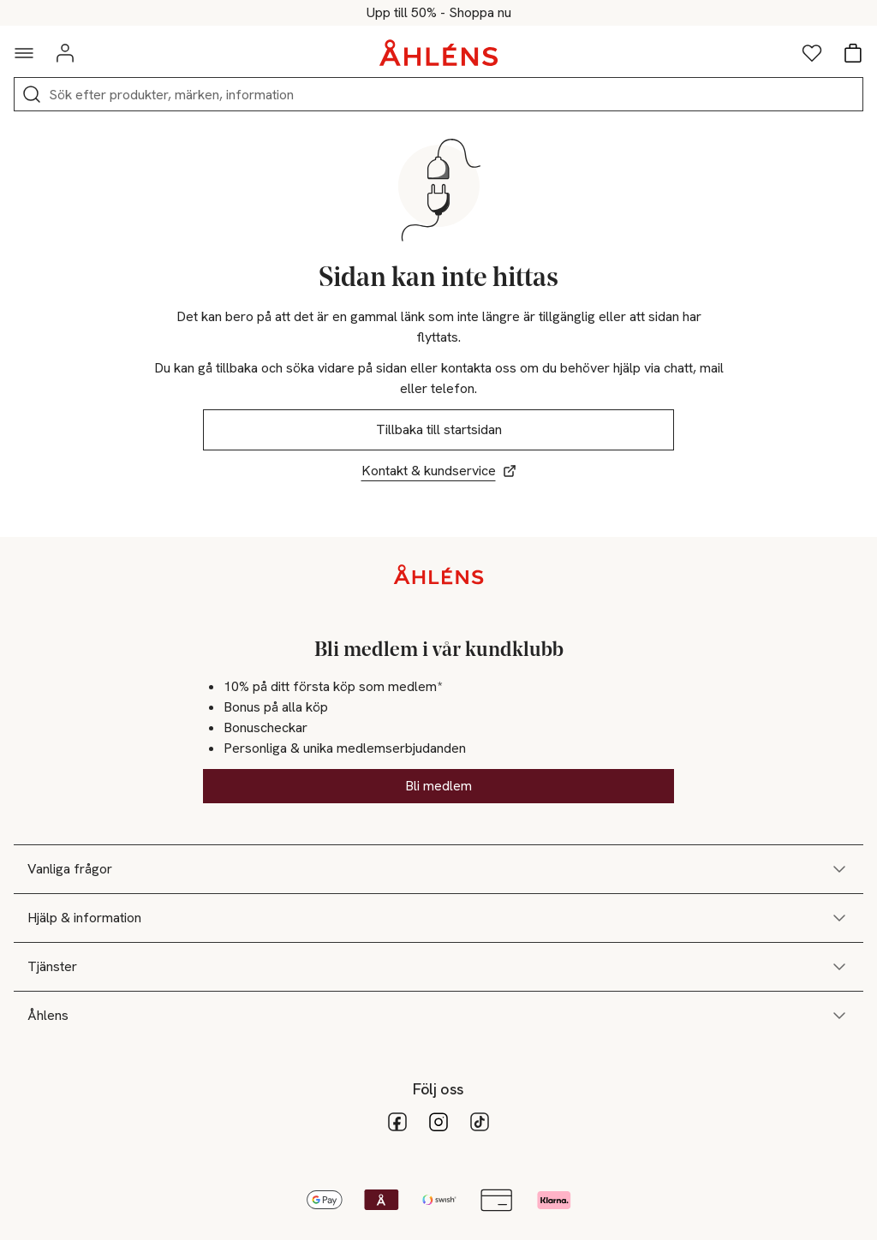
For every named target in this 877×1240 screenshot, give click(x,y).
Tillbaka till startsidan (439, 429)
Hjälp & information (438, 918)
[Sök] (31, 94)
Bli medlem (438, 786)
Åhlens (438, 1015)
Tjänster (438, 967)
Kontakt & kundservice (438, 471)
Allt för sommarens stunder (438, 12)
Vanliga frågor (438, 869)
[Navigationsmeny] (24, 53)
